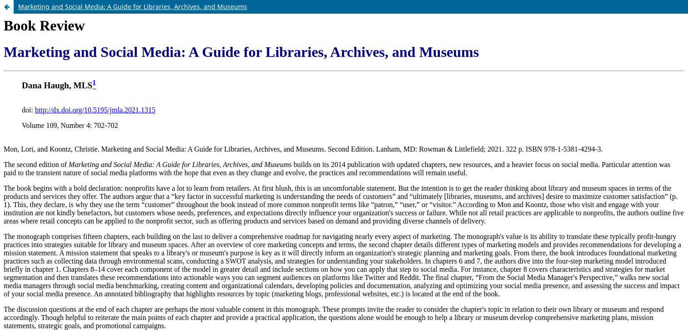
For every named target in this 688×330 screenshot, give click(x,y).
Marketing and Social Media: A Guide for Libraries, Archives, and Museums (132, 6)
